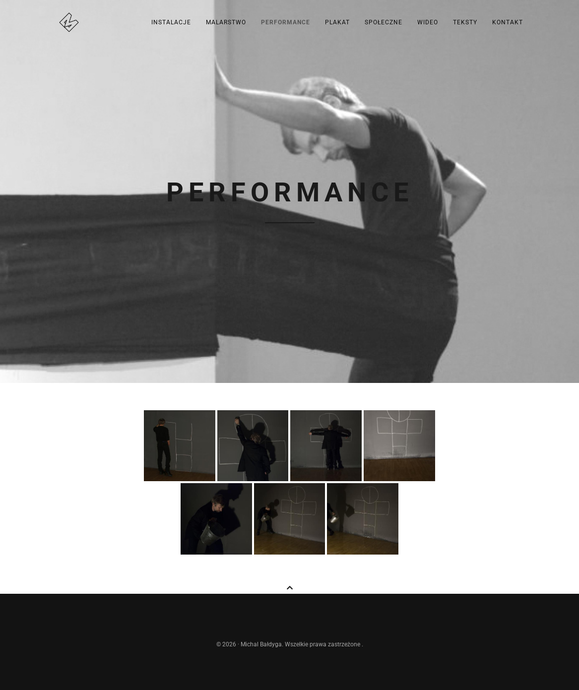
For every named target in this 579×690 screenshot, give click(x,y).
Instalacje (171, 22)
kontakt (507, 22)
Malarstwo (226, 22)
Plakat (337, 22)
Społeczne (383, 22)
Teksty (465, 22)
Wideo (427, 22)
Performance (285, 22)
